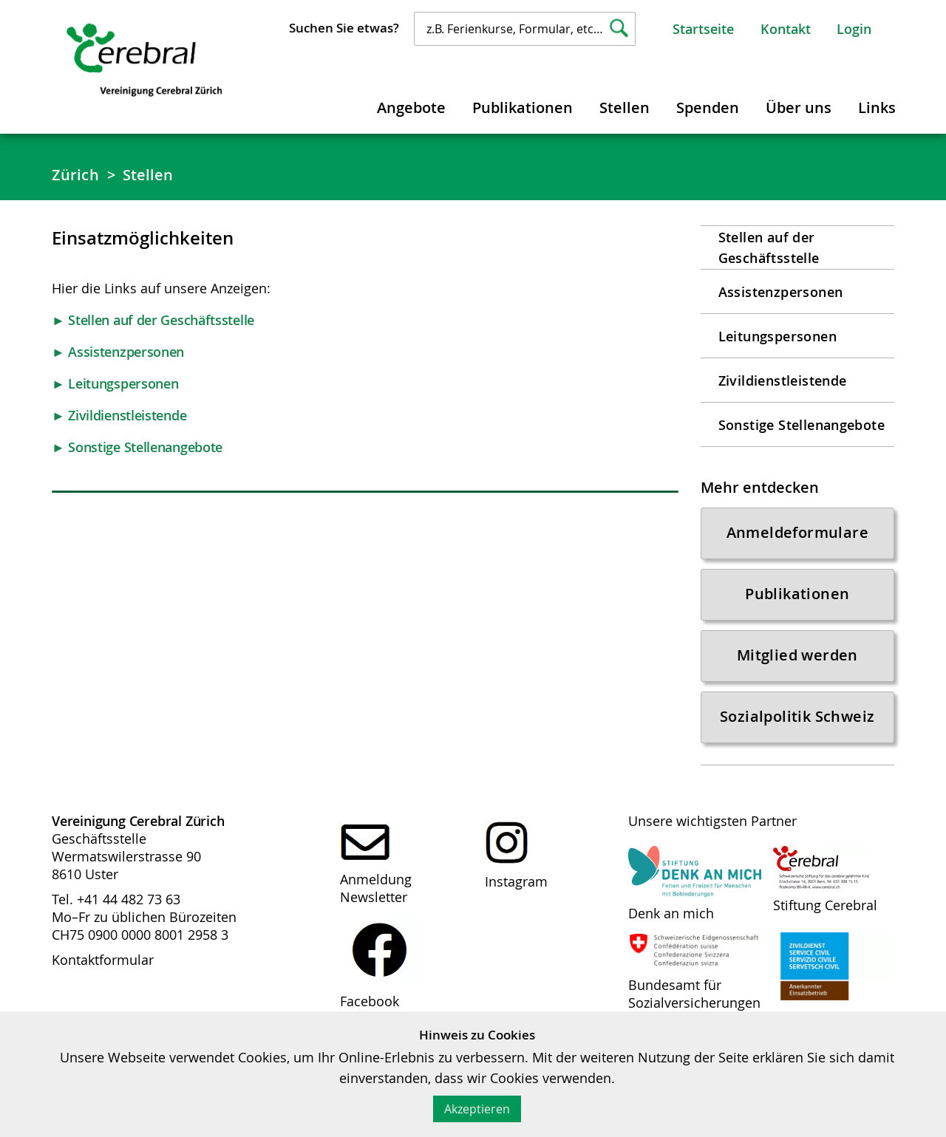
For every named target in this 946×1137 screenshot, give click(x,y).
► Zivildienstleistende (119, 415)
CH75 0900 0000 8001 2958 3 (140, 934)
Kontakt (785, 29)
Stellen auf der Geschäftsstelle (769, 247)
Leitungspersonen (777, 336)
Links (877, 107)
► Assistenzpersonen (118, 352)
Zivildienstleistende (782, 380)
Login (854, 29)
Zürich (75, 175)
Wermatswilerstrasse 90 (126, 856)
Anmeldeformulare (797, 532)
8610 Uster (85, 874)
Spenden (707, 107)
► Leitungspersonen (115, 383)
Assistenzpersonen (780, 292)
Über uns (798, 107)
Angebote (411, 107)
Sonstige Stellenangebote (801, 425)
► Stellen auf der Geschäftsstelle (153, 320)
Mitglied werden (797, 655)
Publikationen (522, 107)
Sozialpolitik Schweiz (797, 716)
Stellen (624, 107)
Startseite (703, 29)
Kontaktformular (103, 960)
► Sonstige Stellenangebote (137, 447)
